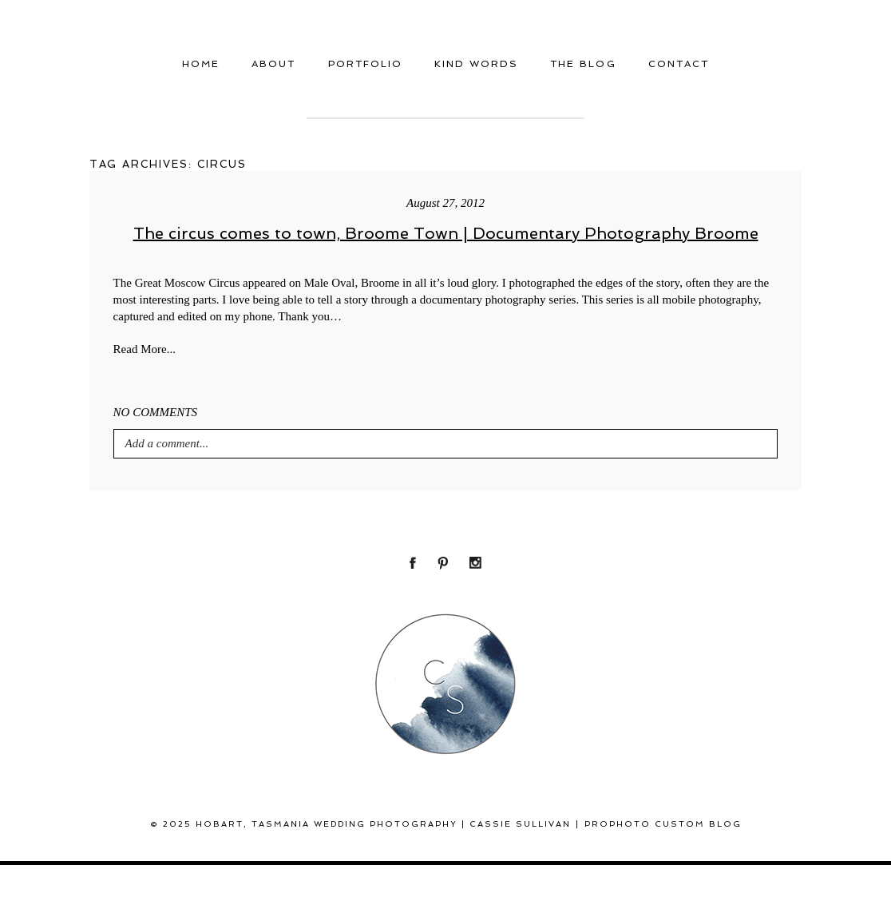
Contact (678, 63)
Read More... (144, 349)
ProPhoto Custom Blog (663, 824)
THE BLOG (583, 63)
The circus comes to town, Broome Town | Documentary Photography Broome (445, 233)
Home (201, 63)
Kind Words (476, 63)
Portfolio (365, 63)
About (273, 63)
